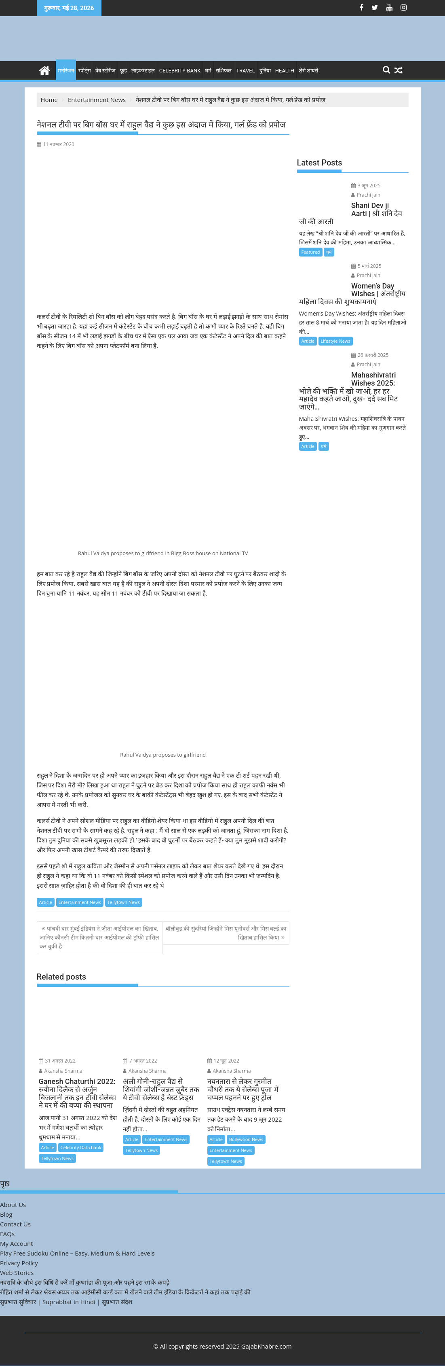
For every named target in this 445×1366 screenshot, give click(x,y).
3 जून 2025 (366, 185)
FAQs (7, 1234)
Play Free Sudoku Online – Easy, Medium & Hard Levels (77, 1253)
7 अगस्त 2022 (140, 1060)
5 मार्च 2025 (366, 266)
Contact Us (15, 1224)
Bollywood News (246, 1139)
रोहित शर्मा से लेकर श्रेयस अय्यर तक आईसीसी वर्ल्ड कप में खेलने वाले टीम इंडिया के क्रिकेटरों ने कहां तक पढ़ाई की (125, 1292)
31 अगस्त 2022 (57, 1060)
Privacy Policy (19, 1263)
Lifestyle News (335, 341)
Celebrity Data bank (81, 1147)
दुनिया (265, 71)
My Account (16, 1243)
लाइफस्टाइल (143, 71)
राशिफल (224, 71)
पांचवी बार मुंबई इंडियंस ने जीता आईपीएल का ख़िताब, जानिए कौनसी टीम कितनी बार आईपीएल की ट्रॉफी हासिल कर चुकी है (99, 937)
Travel (245, 71)
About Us (13, 1205)
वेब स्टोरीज (105, 71)
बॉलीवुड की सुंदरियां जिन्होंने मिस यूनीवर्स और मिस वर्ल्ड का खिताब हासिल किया (226, 933)
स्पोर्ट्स (84, 71)
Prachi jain (365, 194)
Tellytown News (124, 902)
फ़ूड (123, 71)
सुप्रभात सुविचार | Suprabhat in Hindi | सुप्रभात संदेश (66, 1302)
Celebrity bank (180, 71)
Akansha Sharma (60, 1070)
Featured (311, 252)
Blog (6, 1214)
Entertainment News (80, 902)
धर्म (208, 71)
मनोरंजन (66, 71)
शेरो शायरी (308, 71)
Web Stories (17, 1272)
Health (284, 71)
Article (45, 902)
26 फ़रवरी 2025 (370, 355)
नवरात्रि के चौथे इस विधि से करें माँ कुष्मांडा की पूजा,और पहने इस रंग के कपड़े (84, 1282)
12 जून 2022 (223, 1060)
